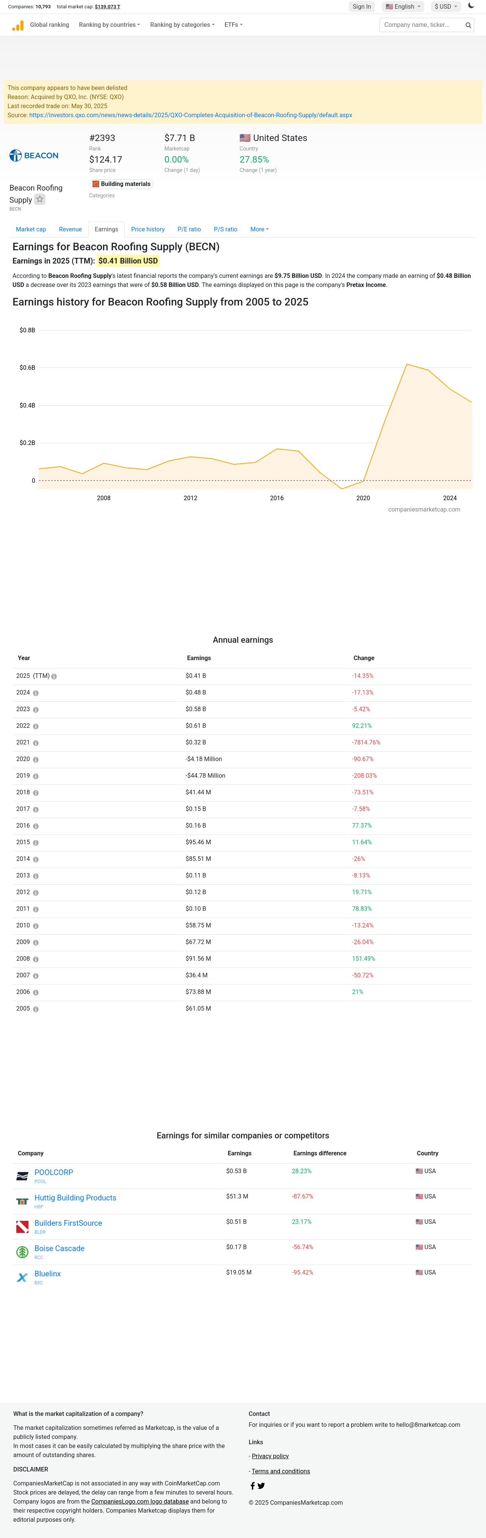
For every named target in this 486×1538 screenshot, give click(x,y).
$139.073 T (107, 6)
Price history (148, 229)
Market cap (31, 229)
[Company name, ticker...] (427, 25)
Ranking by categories (180, 24)
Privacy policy (270, 1456)
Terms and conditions (281, 1471)
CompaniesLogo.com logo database (140, 1501)
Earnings (106, 229)
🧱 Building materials (121, 184)
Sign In (362, 6)
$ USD (444, 6)
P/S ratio (226, 229)
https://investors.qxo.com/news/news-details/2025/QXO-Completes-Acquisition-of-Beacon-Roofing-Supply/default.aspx (190, 115)
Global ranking (49, 24)
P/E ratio (189, 229)
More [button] (257, 229)
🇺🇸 (401, 6)
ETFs (231, 24)
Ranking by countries (107, 24)
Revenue (70, 229)
